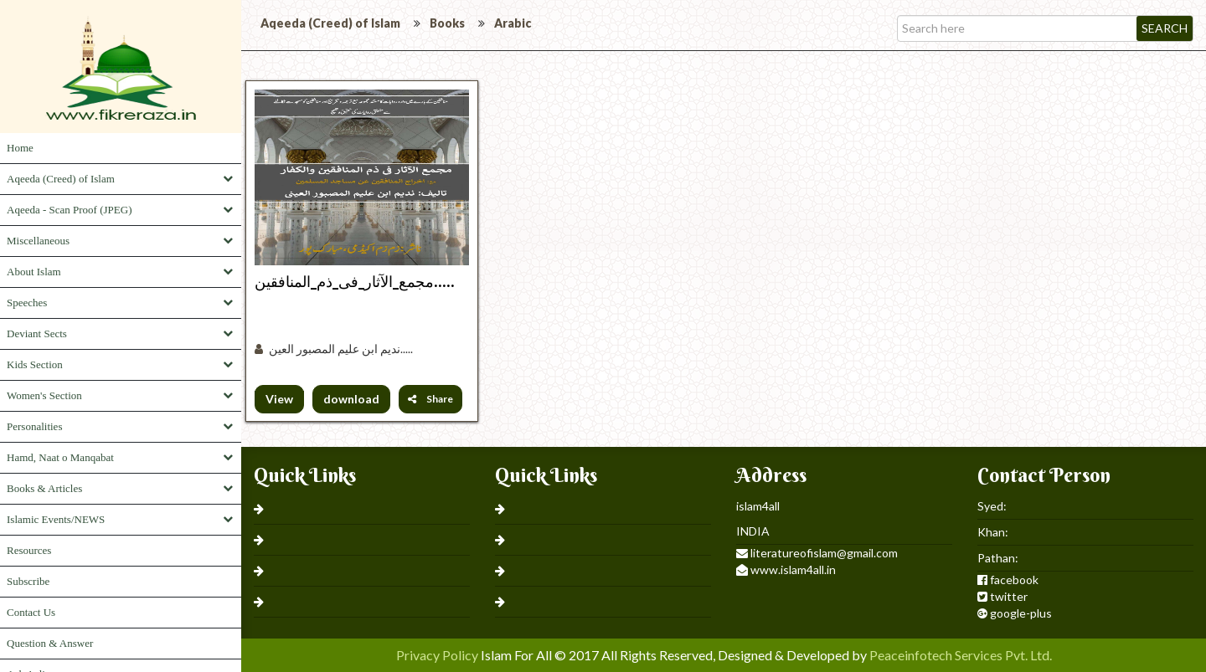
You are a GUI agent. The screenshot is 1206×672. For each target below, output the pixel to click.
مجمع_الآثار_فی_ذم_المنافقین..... (355, 281)
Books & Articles (44, 488)
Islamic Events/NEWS (56, 519)
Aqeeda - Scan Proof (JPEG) (69, 209)
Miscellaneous (38, 240)
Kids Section (35, 364)
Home (20, 147)
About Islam (34, 271)
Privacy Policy (437, 655)
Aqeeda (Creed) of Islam (61, 178)
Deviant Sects (37, 333)
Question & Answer (50, 643)
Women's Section (44, 395)
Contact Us (31, 612)
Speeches (27, 302)
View (279, 399)
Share (430, 398)
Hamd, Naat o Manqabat (60, 457)
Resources (29, 550)
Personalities (34, 426)
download (351, 399)
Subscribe (28, 581)
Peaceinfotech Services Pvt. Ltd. (960, 655)
